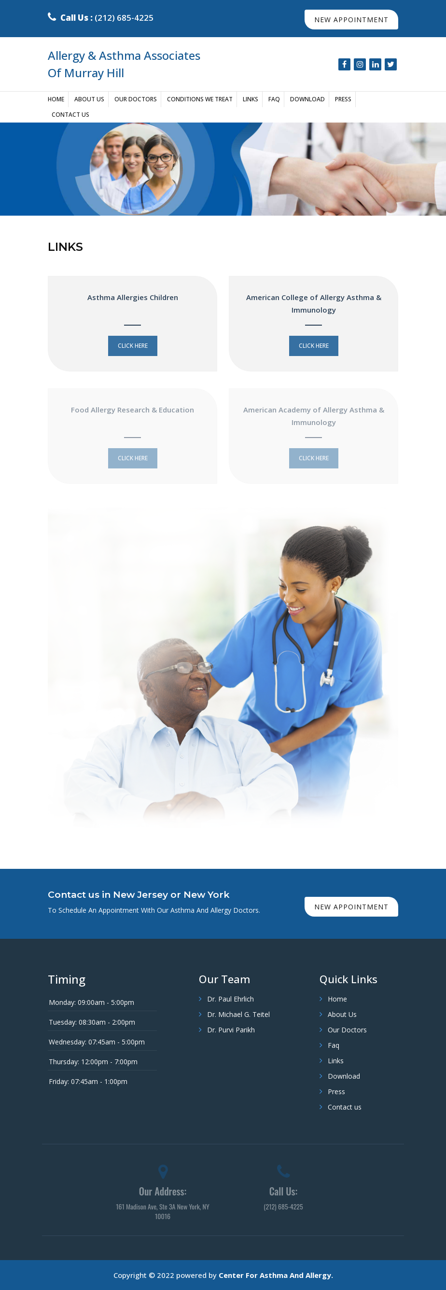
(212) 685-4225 (100, 17)
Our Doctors (135, 99)
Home (56, 99)
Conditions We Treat (200, 99)
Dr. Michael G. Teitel (238, 1014)
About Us (89, 99)
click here (133, 346)
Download (307, 99)
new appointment (351, 19)
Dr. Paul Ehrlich (230, 998)
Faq (274, 99)
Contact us (70, 114)
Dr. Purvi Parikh (231, 1029)
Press (343, 99)
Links (250, 99)
